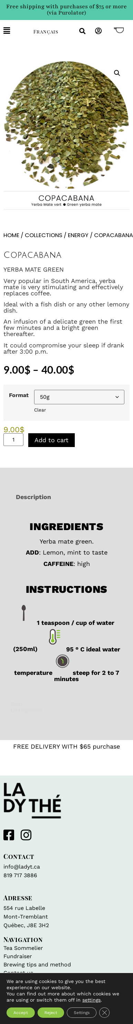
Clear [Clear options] (40, 410)
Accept (20, 1012)
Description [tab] (33, 496)
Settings (82, 1012)
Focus (77, 709)
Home (11, 235)
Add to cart (51, 440)
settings (91, 1000)
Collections (43, 235)
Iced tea (102, 709)
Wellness (23, 716)
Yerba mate (57, 716)
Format (19, 395)
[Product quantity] (13, 439)
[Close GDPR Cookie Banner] (104, 1012)
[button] (13, 31)
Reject (50, 1012)
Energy (78, 235)
